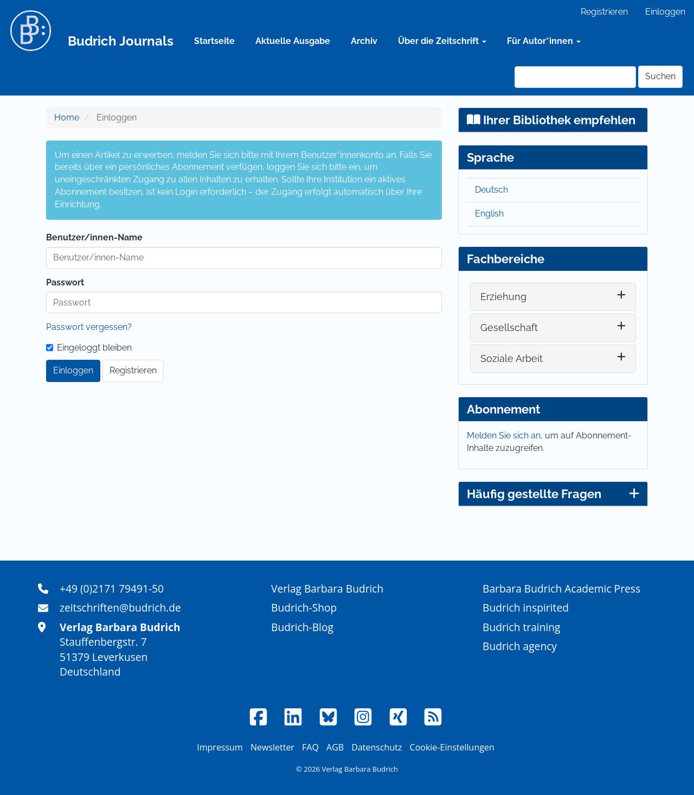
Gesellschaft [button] (509, 327)
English (489, 213)
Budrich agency (520, 646)
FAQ (310, 747)
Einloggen (665, 12)
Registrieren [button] (133, 370)
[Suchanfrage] (575, 77)
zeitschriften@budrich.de (120, 607)
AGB (335, 747)
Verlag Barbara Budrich (327, 588)
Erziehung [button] (503, 296)
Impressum (219, 747)
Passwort (65, 282)
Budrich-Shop (304, 607)
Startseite (214, 41)
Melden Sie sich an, (506, 435)
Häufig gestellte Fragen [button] (553, 494)
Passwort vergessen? (89, 327)
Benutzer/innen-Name (94, 237)
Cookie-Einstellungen (452, 747)
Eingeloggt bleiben (89, 347)
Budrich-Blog (302, 627)
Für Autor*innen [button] (544, 41)
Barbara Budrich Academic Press (561, 588)
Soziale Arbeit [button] (511, 358)
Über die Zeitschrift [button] (442, 41)
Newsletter (272, 747)
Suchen (660, 76)
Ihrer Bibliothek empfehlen (551, 120)
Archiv (364, 41)
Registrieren (604, 12)
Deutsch (491, 190)
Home (66, 117)
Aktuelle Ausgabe (292, 41)
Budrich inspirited (526, 607)
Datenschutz (376, 747)
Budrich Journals (121, 41)
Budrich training (522, 627)
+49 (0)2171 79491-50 (112, 588)
